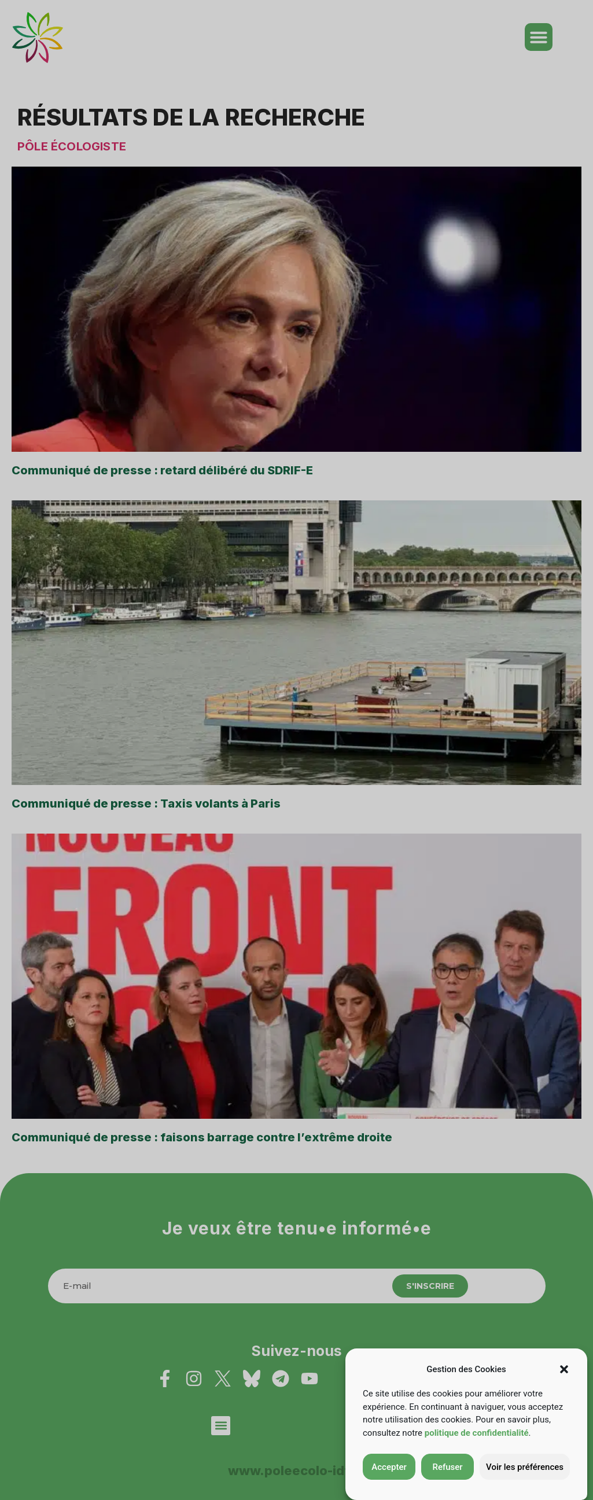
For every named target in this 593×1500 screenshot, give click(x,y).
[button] (564, 1369)
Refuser (447, 1467)
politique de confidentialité (477, 1433)
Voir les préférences (524, 1467)
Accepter (388, 1467)
